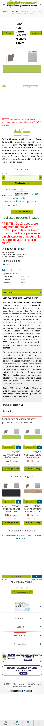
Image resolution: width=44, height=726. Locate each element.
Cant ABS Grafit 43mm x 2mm (11, 510)
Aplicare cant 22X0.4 (22, 582)
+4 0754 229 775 (9, 264)
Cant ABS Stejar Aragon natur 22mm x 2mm (33, 511)
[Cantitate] (22, 178)
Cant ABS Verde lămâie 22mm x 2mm (11, 457)
